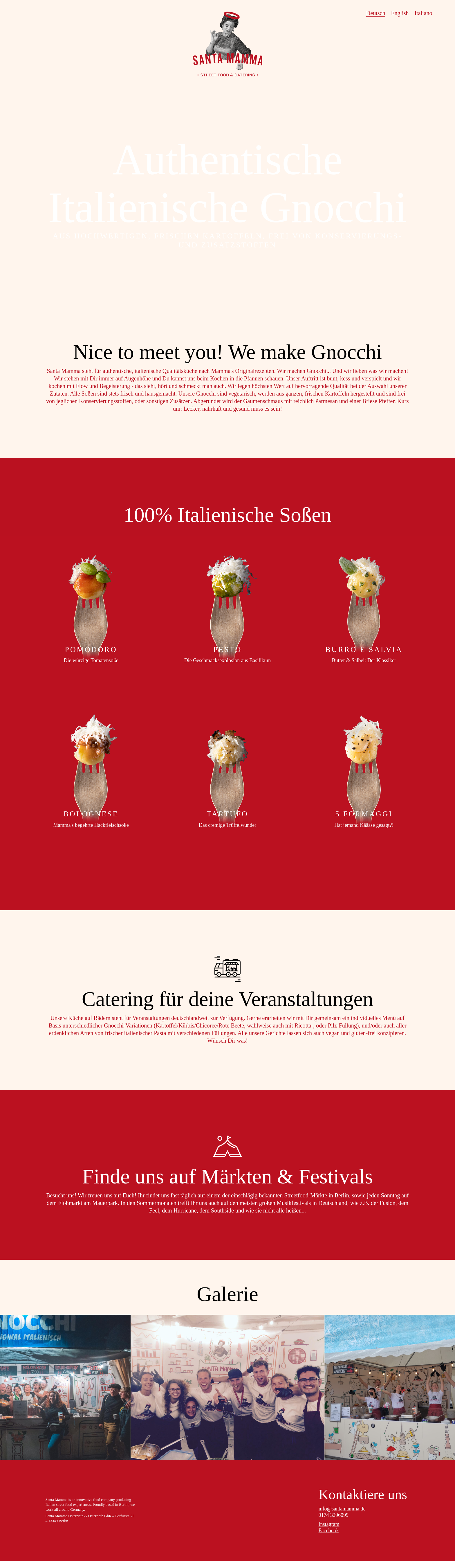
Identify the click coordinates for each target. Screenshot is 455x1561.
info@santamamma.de (342, 1509)
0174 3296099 (334, 1515)
